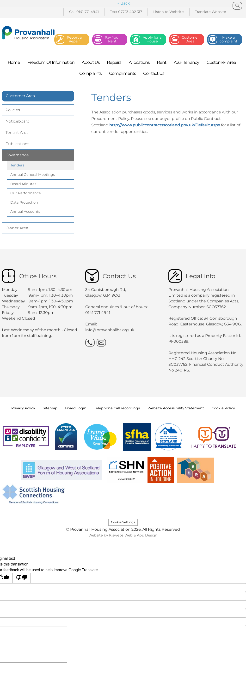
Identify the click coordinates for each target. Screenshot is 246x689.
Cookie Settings (123, 522)
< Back (123, 3)
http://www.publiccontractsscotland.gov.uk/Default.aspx (164, 125)
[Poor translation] (22, 578)
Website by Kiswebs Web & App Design (123, 535)
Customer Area (20, 96)
